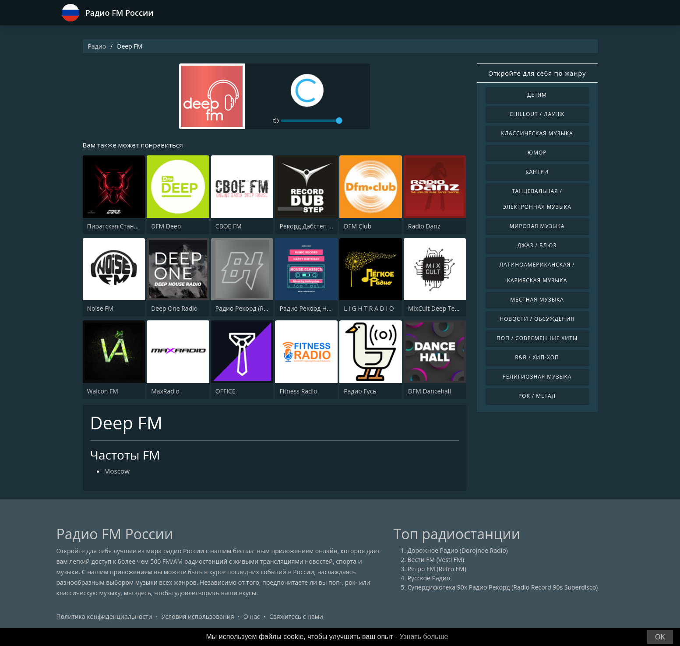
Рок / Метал (537, 396)
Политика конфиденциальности (104, 617)
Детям (537, 94)
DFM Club (357, 226)
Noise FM (100, 309)
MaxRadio (165, 391)
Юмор (537, 152)
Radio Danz (424, 226)
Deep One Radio (174, 309)
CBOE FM (228, 226)
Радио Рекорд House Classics (321, 309)
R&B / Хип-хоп (537, 357)
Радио (97, 46)
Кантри (536, 172)
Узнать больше (423, 636)
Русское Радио (429, 579)
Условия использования (198, 617)
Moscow (117, 472)
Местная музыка (537, 299)
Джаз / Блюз (537, 245)
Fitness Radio (298, 391)
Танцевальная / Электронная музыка (537, 199)
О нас (251, 617)
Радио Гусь (360, 391)
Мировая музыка (536, 226)
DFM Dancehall (429, 391)
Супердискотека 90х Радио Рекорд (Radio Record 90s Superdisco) (503, 588)
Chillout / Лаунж (537, 114)
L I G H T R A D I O (369, 309)
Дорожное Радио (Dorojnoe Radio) (458, 551)
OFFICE (225, 391)
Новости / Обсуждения (537, 319)
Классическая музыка (537, 133)
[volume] (311, 120)
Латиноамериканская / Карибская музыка (537, 272)
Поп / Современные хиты (537, 338)
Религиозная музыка (537, 376)
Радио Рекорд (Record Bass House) (266, 309)
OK (660, 637)
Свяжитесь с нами (296, 617)
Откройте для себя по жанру (537, 73)
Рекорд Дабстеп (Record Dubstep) (328, 226)
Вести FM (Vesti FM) (436, 560)
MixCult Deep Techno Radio (447, 309)
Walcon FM (102, 391)
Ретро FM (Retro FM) (437, 569)
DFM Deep (166, 226)
